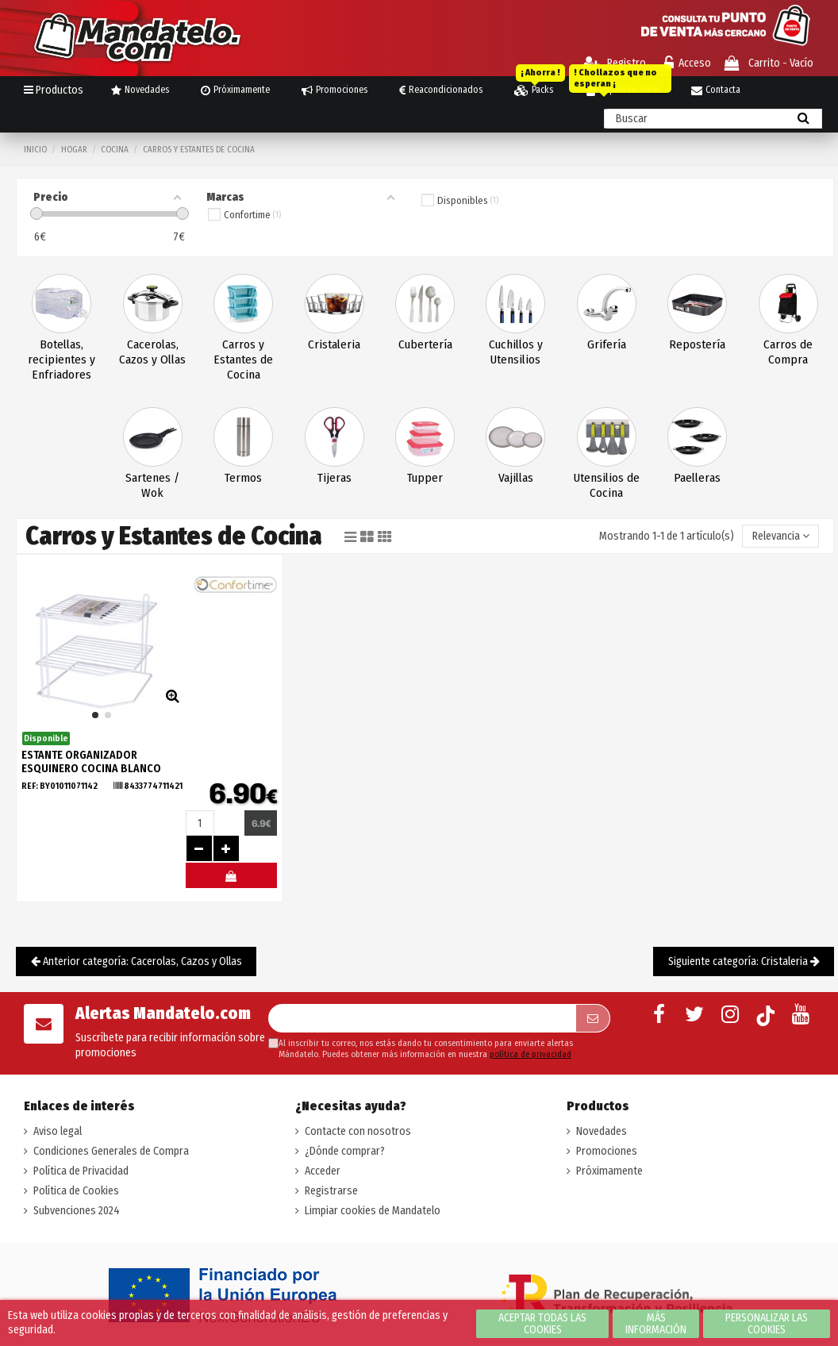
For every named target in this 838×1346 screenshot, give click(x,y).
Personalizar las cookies (766, 1323)
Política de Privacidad (81, 1171)
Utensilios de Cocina (607, 485)
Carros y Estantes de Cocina (243, 359)
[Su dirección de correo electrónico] (421, 1018)
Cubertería (425, 344)
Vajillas (515, 478)
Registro (614, 63)
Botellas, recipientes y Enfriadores (61, 359)
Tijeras (334, 478)
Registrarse (331, 1191)
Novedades (601, 1131)
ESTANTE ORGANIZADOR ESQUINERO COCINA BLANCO (91, 761)
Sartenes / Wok (152, 485)
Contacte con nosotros (358, 1131)
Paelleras (697, 478)
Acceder (322, 1171)
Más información (655, 1323)
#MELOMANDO (231, 879)
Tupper (425, 478)
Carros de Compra (788, 352)
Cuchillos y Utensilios (516, 352)
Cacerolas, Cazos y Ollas (152, 352)
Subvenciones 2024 (76, 1210)
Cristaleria (334, 344)
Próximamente (609, 1171)
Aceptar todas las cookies (542, 1323)
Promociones (606, 1151)
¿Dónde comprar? (345, 1151)
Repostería (697, 344)
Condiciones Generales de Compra (111, 1151)
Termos (243, 478)
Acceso (687, 63)
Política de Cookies (76, 1191)
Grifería (606, 344)
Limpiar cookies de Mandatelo (372, 1210)
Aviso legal (57, 1131)
